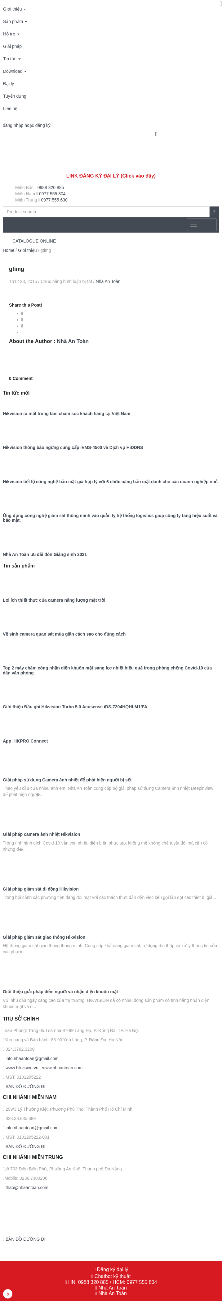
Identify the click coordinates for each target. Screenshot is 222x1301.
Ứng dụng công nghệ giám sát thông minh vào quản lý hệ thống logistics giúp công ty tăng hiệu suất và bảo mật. (110, 518)
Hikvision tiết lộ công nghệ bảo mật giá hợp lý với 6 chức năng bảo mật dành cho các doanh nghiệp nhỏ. (111, 481)
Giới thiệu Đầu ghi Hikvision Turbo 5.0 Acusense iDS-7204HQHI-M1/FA (75, 707)
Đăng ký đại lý (111, 1269)
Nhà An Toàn (108, 281)
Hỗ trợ (11, 33)
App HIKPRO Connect (25, 741)
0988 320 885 (51, 187)
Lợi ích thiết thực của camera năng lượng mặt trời (54, 600)
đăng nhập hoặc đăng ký (27, 125)
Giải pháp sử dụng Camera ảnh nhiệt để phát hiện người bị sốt (67, 780)
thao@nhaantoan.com (26, 1187)
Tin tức (12, 58)
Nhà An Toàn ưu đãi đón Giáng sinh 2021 (45, 554)
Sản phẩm (15, 21)
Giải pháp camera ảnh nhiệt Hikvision (41, 834)
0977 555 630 (54, 199)
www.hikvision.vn (21, 1067)
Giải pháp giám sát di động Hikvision (41, 889)
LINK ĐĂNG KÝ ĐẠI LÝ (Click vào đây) (111, 175)
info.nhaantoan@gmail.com (31, 1058)
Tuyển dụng (14, 96)
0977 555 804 (52, 193)
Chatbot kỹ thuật (112, 1276)
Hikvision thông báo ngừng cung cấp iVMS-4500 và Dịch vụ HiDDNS (73, 447)
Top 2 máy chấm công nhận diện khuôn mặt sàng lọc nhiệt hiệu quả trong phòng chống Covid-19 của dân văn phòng (107, 670)
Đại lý (8, 83)
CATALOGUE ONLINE (34, 240)
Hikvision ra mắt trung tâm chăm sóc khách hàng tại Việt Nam (66, 413)
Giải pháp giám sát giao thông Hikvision (44, 937)
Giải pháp (12, 46)
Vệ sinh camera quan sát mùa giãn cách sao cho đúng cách (64, 634)
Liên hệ (10, 108)
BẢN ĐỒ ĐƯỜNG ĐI (24, 1086)
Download (15, 71)
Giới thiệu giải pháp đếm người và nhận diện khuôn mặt (60, 991)
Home (8, 250)
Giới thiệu (14, 9)
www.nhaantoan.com (62, 1067)
